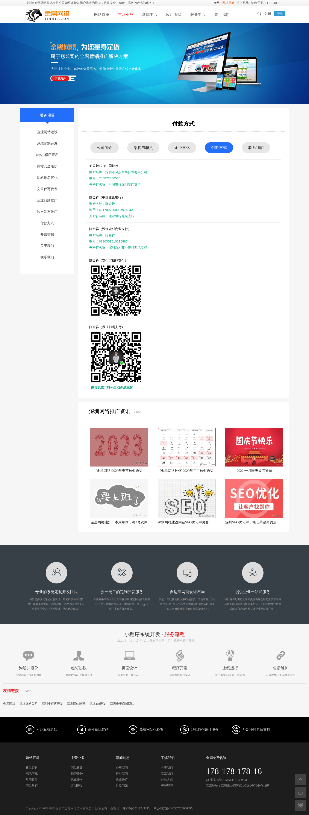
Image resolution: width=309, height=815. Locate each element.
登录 (280, 13)
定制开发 (77, 785)
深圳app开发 (97, 703)
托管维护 (77, 773)
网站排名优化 (47, 177)
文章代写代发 (47, 189)
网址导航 (228, 3)
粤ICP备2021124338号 (136, 808)
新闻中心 (150, 14)
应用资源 (174, 14)
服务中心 (198, 14)
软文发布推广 (47, 212)
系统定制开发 (47, 143)
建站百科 (32, 767)
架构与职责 (143, 147)
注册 (268, 13)
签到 (217, 3)
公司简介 (104, 147)
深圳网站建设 (76, 703)
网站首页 (101, 14)
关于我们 (222, 14)
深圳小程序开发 (52, 703)
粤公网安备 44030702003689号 (174, 808)
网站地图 (167, 785)
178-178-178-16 (234, 771)
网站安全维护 (47, 166)
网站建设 (77, 767)
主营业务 (125, 14)
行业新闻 (122, 773)
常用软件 (32, 779)
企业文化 (182, 147)
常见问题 (122, 785)
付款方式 (47, 223)
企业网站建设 (47, 132)
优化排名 (77, 779)
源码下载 (32, 773)
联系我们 (47, 257)
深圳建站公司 (29, 703)
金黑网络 (9, 703)
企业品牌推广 (47, 200)
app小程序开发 (47, 155)
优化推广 (122, 779)
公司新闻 (122, 767)
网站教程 (32, 785)
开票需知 (47, 234)
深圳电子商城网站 (122, 703)
